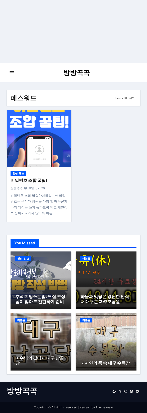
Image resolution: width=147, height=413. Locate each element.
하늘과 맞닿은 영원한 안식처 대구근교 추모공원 (104, 299)
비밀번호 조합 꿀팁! (29, 180)
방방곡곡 (76, 73)
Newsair (85, 407)
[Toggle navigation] (12, 72)
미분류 (86, 258)
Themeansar (104, 407)
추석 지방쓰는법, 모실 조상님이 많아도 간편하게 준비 (40, 299)
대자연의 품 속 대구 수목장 (105, 363)
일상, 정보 (18, 173)
